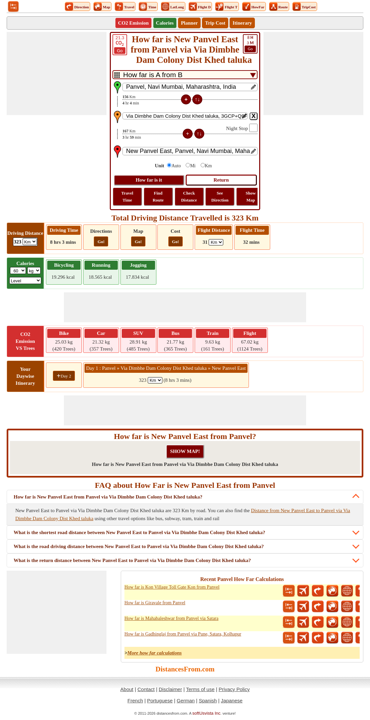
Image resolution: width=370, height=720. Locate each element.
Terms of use (200, 689)
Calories (165, 23)
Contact (146, 689)
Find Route (158, 197)
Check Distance (189, 197)
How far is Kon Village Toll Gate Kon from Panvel (172, 587)
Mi (192, 165)
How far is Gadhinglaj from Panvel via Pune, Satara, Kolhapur (182, 634)
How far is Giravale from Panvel (154, 602)
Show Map (251, 197)
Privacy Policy (234, 689)
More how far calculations (154, 652)
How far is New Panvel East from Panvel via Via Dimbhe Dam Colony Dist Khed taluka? (108, 497)
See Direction (220, 197)
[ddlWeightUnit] (34, 270)
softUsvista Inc (206, 713)
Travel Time (127, 197)
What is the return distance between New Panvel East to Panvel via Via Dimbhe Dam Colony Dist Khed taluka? (132, 560)
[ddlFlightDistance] (216, 242)
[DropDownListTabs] (185, 74)
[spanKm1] (155, 380)
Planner (189, 23)
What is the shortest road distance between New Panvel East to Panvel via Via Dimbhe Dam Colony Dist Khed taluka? (139, 532)
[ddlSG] (25, 280)
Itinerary (242, 23)
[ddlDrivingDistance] (30, 241)
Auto (176, 165)
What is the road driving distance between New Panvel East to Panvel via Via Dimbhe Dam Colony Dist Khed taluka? (139, 546)
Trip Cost (215, 23)
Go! (100, 241)
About (126, 689)
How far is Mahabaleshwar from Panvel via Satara (171, 618)
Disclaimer (170, 689)
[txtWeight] (18, 270)
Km (208, 165)
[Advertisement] (56, 73)
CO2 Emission (133, 23)
